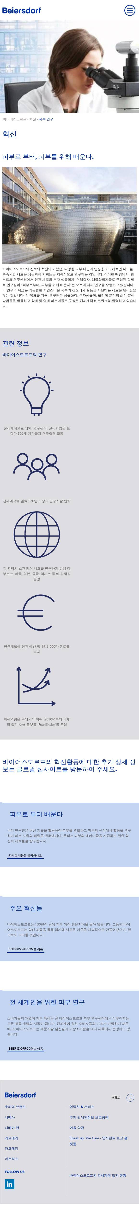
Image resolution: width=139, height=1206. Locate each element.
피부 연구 (46, 119)
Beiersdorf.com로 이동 (26, 949)
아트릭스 (11, 1159)
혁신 (32, 119)
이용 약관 (77, 1128)
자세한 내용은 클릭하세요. (25, 855)
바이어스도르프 (14, 119)
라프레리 (11, 1138)
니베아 (10, 1117)
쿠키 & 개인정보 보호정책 (89, 1117)
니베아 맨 (12, 1128)
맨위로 (115, 1097)
